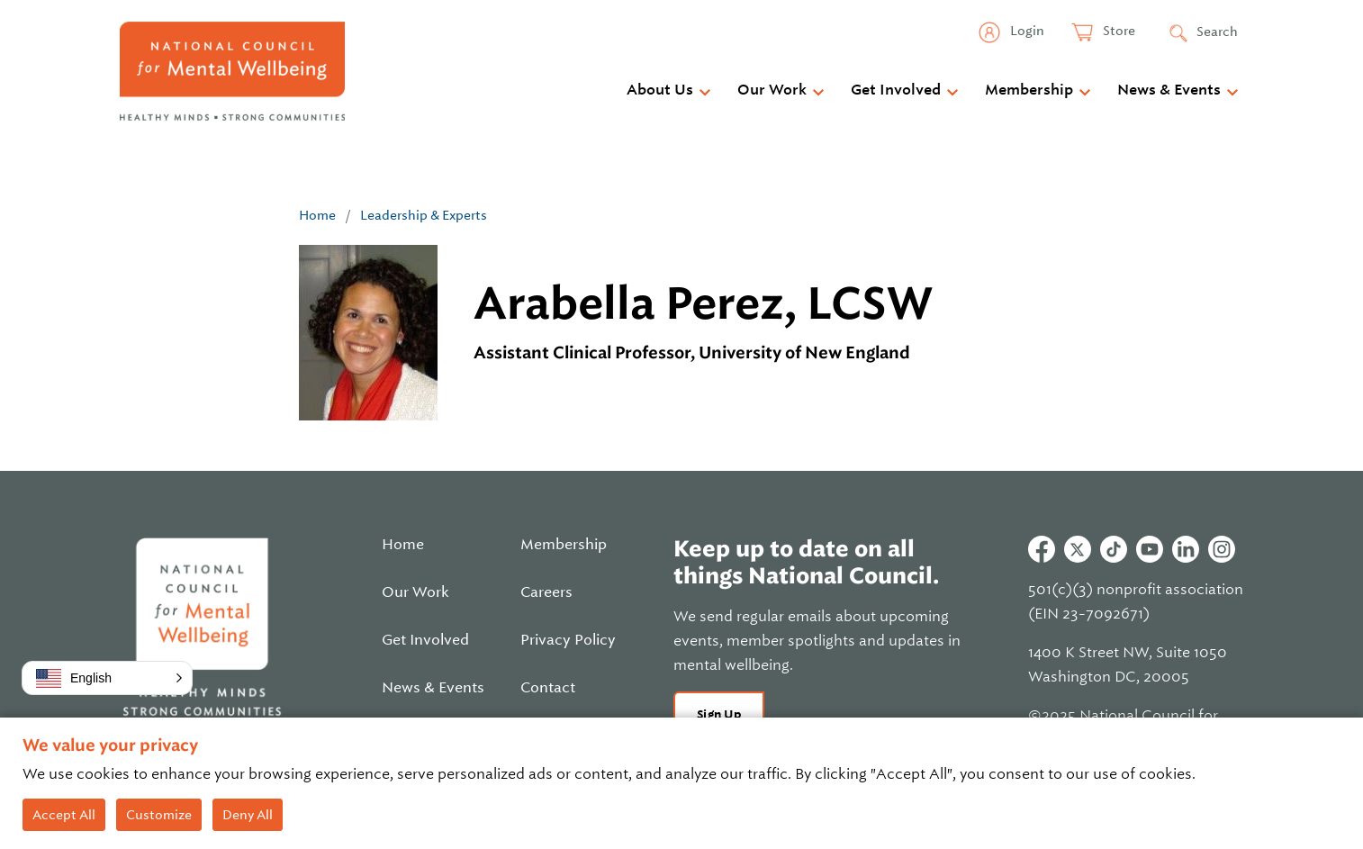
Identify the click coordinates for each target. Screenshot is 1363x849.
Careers (546, 592)
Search (1217, 31)
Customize (159, 815)
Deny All (247, 815)
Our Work (772, 90)
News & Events (1169, 90)
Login (1025, 31)
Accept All (63, 815)
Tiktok (1113, 549)
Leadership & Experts (423, 215)
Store (1117, 31)
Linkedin (1185, 549)
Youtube (1149, 549)
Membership (1029, 90)
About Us (660, 90)
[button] (107, 678)
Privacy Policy (568, 640)
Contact (547, 688)
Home (317, 215)
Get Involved (896, 90)
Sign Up (719, 714)
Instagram (1221, 549)
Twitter (1077, 549)
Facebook (1041, 549)
